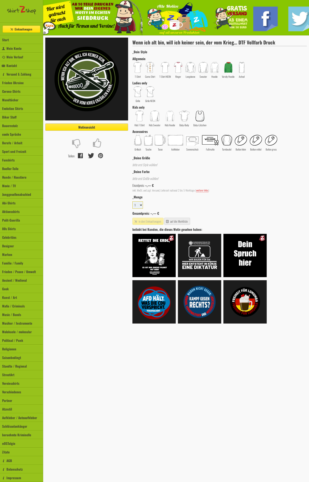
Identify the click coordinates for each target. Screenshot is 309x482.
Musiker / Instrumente (17, 323)
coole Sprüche (11, 134)
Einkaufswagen (21, 29)
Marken (7, 254)
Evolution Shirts (12, 108)
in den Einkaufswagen (147, 221)
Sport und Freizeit (14, 151)
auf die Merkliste (176, 221)
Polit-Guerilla (11, 220)
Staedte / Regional (14, 366)
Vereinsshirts (10, 383)
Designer (8, 245)
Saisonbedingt (11, 357)
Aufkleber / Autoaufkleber (19, 417)
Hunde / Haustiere (14, 177)
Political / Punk (12, 340)
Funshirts (8, 160)
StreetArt (8, 374)
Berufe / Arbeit (12, 142)
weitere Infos (202, 190)
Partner (7, 400)
